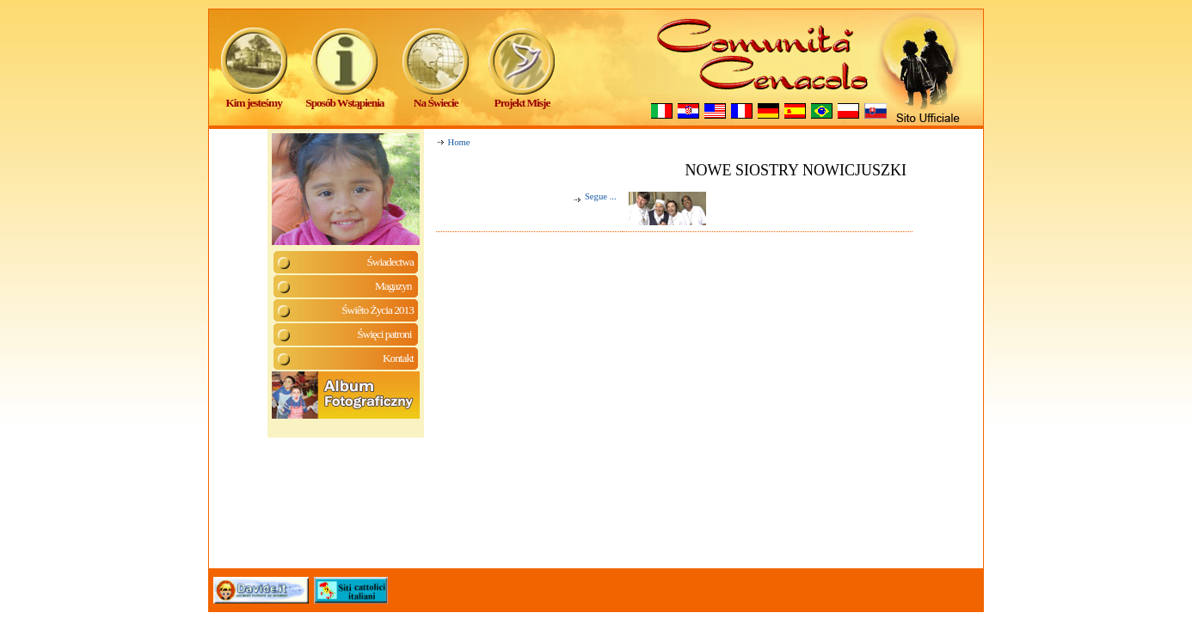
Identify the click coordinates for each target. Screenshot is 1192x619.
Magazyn (394, 285)
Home (459, 142)
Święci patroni (385, 334)
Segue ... (595, 196)
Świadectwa (389, 261)
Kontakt (398, 358)
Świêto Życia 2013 (377, 309)
